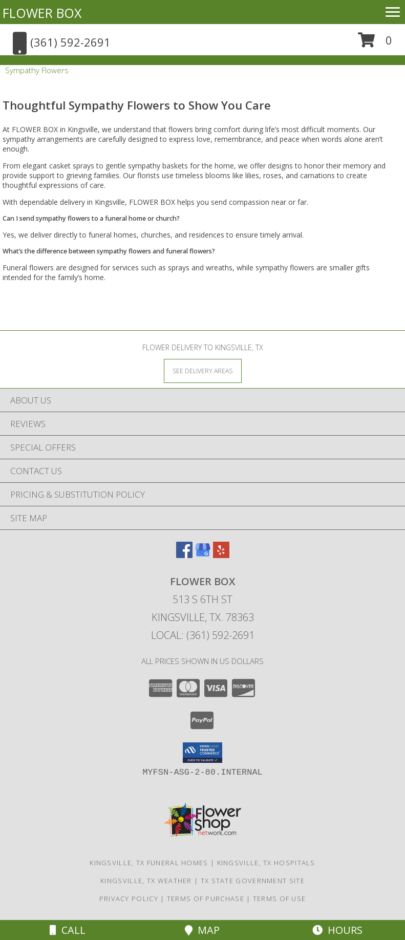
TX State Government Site (253, 880)
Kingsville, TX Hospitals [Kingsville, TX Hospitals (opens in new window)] (266, 862)
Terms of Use (279, 898)
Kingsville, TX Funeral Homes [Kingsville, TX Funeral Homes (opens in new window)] (149, 862)
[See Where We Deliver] (203, 370)
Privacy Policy (128, 898)
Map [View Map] (202, 930)
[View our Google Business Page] (203, 555)
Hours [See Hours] (337, 930)
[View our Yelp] (221, 555)
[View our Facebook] (184, 555)
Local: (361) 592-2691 (202, 635)
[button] (375, 43)
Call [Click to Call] (68, 930)
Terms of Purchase (205, 898)
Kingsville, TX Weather (146, 880)
